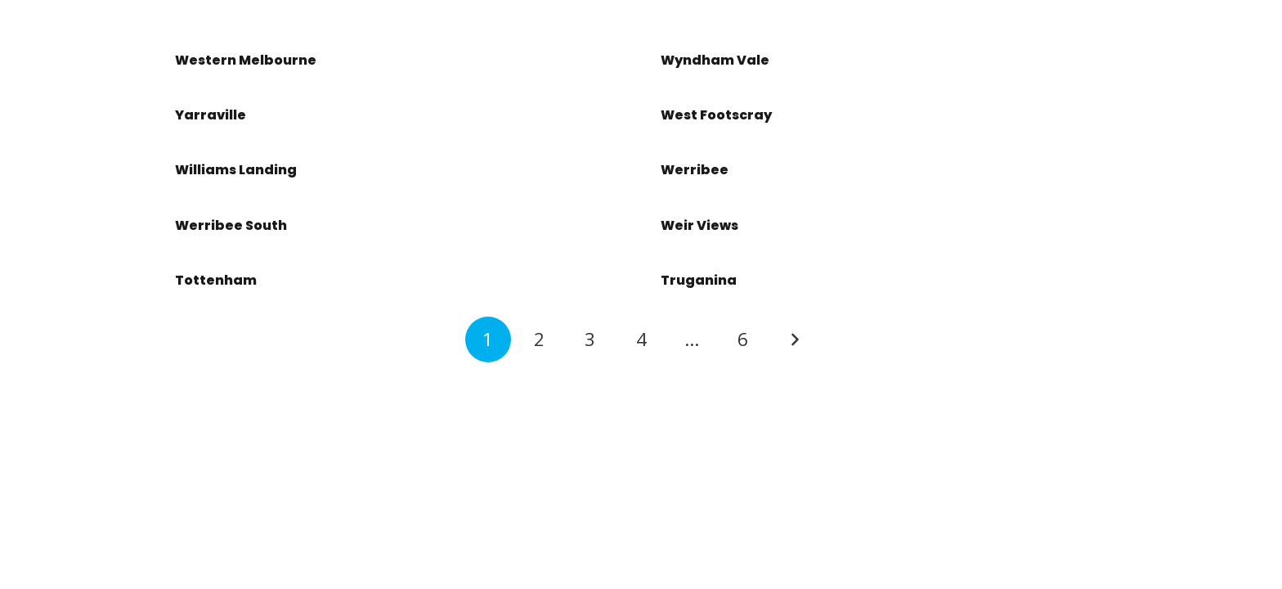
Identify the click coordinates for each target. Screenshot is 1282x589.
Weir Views (699, 225)
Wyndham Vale (715, 60)
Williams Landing (236, 169)
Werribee (694, 169)
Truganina (699, 280)
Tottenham (216, 280)
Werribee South (231, 225)
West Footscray (716, 115)
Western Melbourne (245, 60)
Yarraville (210, 115)
